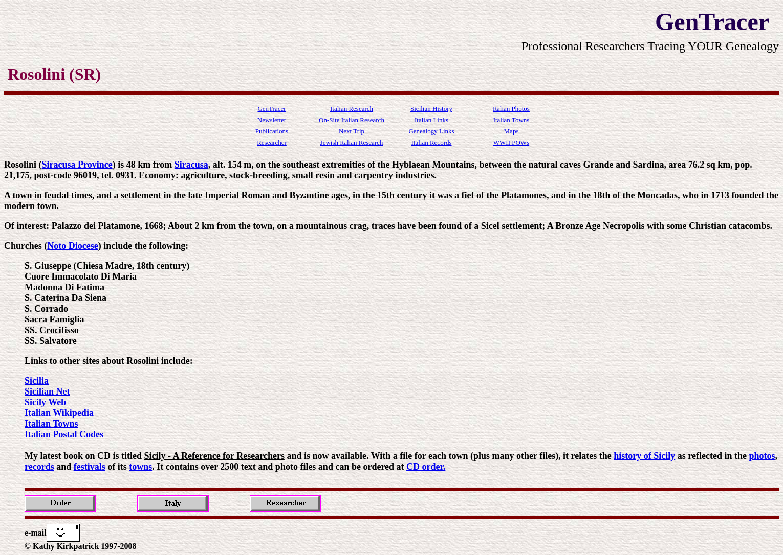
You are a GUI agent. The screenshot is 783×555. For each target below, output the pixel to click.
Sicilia (37, 381)
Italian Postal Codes (64, 434)
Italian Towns (51, 424)
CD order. (425, 466)
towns (140, 466)
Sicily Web (45, 402)
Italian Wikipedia (59, 413)
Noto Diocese (72, 246)
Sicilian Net (47, 391)
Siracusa (191, 164)
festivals (89, 466)
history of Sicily (644, 456)
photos (762, 456)
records (39, 466)
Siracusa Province (77, 164)
